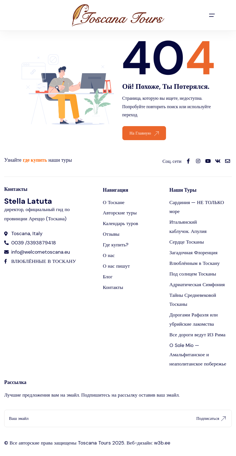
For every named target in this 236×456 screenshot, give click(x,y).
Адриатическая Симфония (197, 284)
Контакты (113, 287)
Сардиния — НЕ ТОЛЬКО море (196, 207)
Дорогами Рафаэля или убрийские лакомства (193, 319)
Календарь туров (120, 223)
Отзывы (111, 234)
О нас (109, 255)
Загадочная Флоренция (193, 252)
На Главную (144, 133)
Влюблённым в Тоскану (194, 263)
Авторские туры (120, 213)
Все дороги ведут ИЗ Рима (197, 335)
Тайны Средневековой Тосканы (192, 299)
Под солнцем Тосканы (192, 274)
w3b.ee (162, 443)
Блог (108, 277)
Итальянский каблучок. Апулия (188, 226)
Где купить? (115, 245)
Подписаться (211, 418)
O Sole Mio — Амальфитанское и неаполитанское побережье (197, 354)
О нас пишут (116, 266)
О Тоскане (114, 202)
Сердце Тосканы (186, 242)
